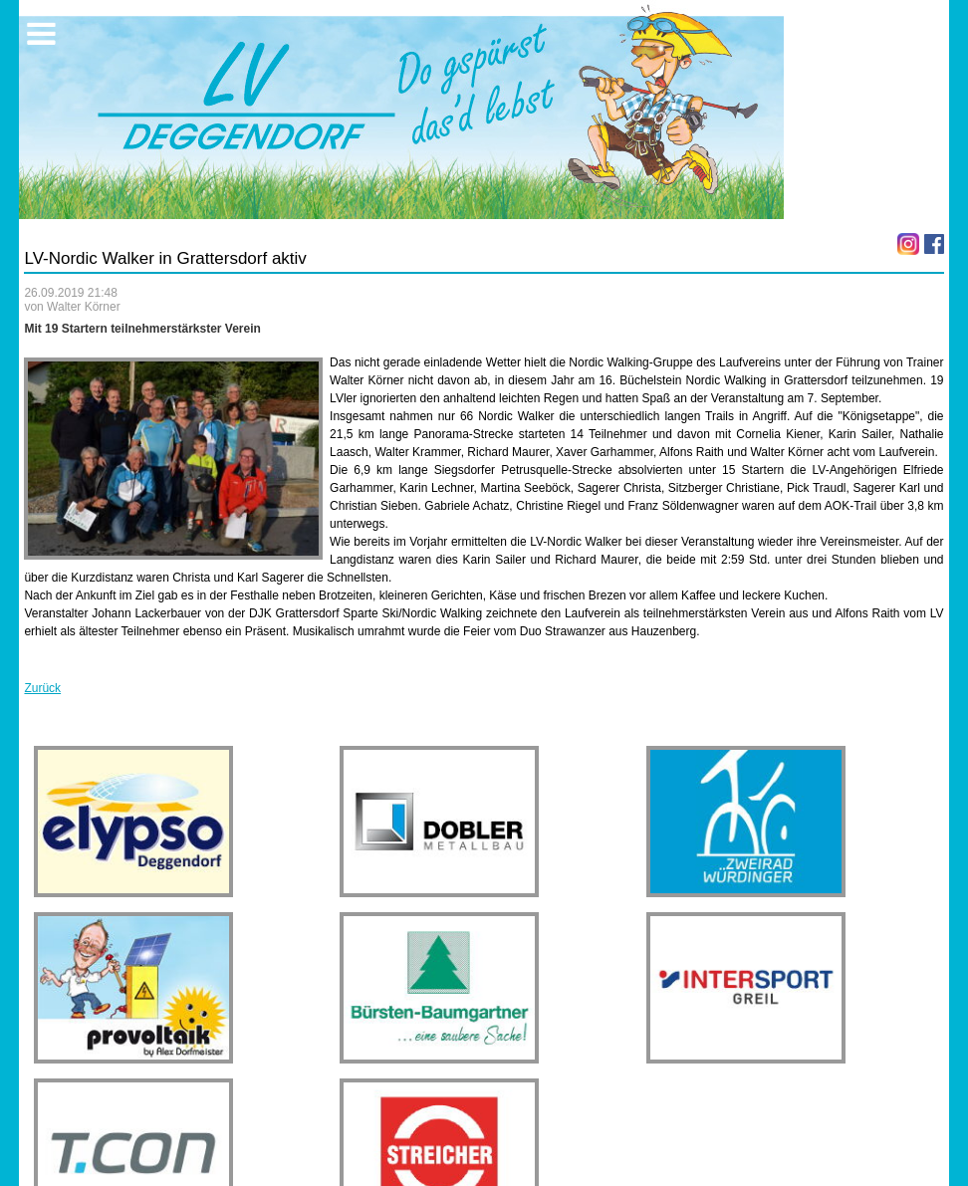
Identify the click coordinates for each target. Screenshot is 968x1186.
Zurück (42, 688)
